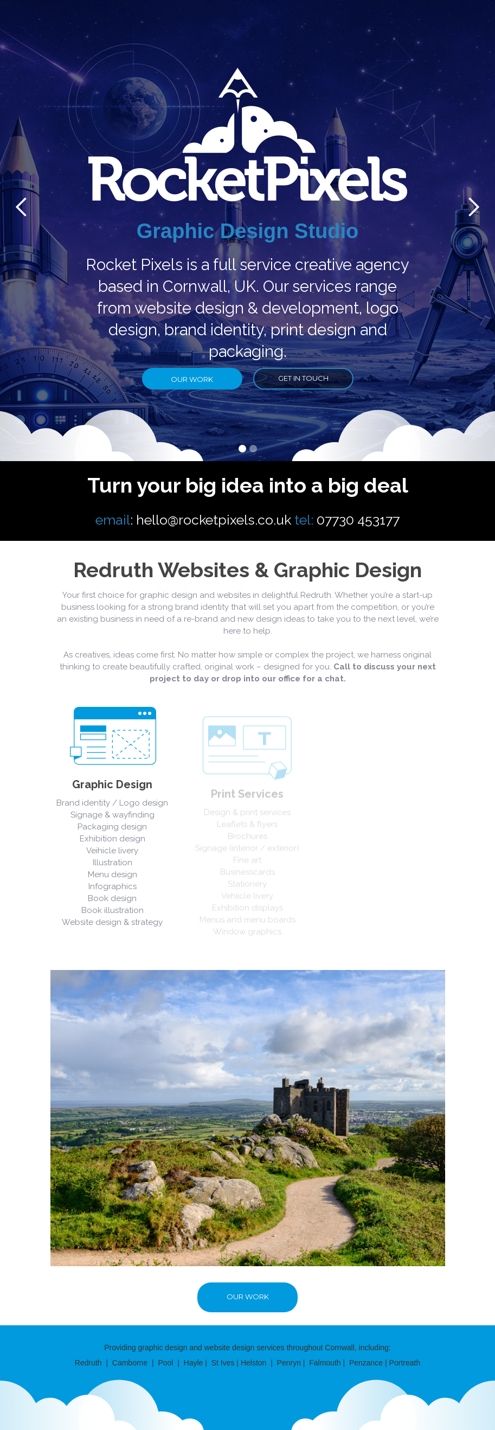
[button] (242, 448)
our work (192, 379)
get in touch (303, 378)
